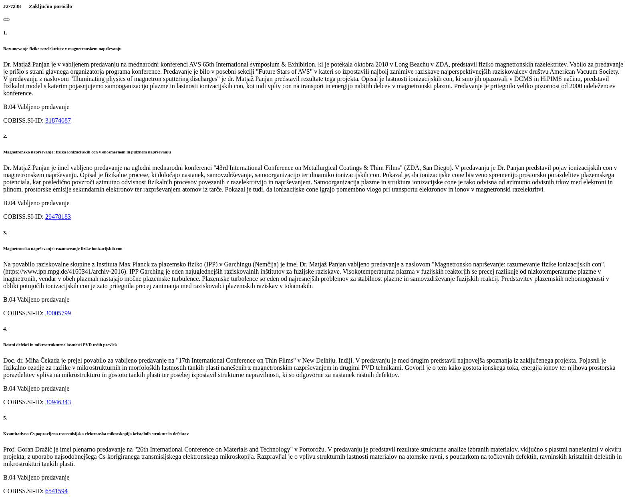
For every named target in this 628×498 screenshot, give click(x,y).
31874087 (58, 120)
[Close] (6, 19)
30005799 (58, 313)
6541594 (56, 491)
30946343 (58, 402)
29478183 (58, 216)
